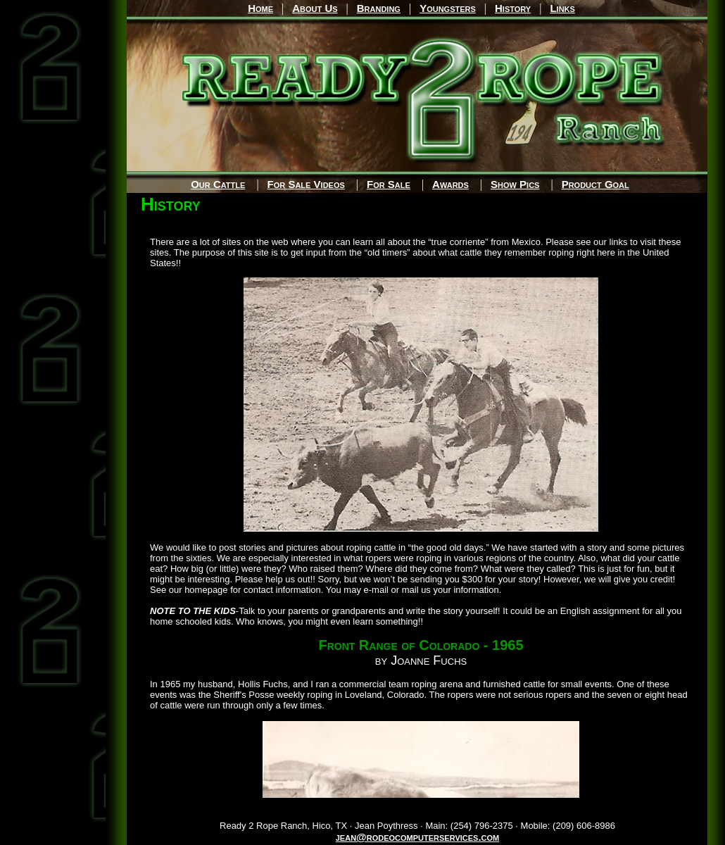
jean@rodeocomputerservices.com (418, 837)
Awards (450, 184)
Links (562, 8)
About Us (314, 8)
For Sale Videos (306, 184)
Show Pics (515, 184)
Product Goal (595, 184)
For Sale (388, 184)
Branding (379, 8)
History (513, 8)
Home (260, 8)
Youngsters (448, 8)
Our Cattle (218, 184)
